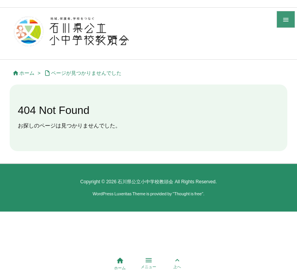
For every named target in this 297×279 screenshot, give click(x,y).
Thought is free (187, 193)
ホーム (26, 73)
